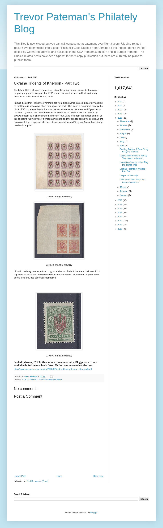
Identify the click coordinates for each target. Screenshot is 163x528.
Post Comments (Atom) (37, 481)
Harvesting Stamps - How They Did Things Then (134, 163)
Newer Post (20, 476)
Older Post (98, 476)
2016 (120, 204)
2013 (120, 216)
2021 (120, 105)
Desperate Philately (129, 175)
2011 (120, 224)
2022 (120, 101)
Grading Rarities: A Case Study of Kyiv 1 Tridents (134, 150)
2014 (120, 212)
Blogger (93, 512)
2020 (120, 110)
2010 (120, 229)
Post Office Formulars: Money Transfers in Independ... (133, 157)
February (124, 191)
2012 (120, 220)
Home (59, 476)
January (124, 195)
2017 (120, 200)
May (122, 141)
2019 (120, 114)
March (123, 187)
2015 (120, 208)
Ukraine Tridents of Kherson (50, 379)
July (122, 137)
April (122, 145)
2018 (120, 118)
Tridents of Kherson (30, 379)
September (125, 129)
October (124, 125)
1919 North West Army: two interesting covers (132, 180)
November (125, 121)
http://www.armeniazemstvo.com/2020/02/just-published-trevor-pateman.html (53, 369)
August (123, 133)
